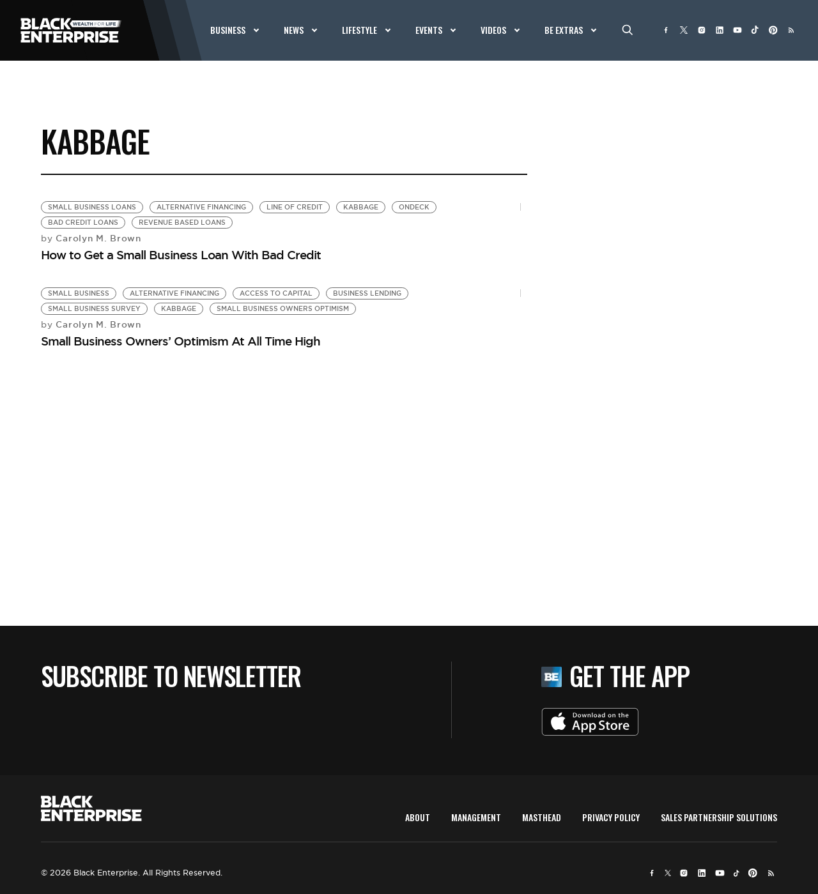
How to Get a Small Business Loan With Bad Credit (181, 254)
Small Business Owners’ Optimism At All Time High (180, 341)
